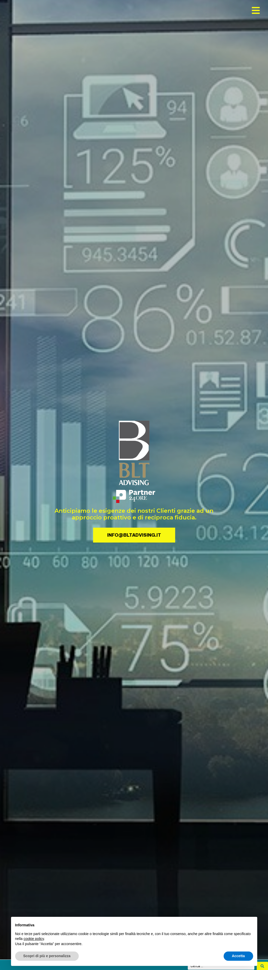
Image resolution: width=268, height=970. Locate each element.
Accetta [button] (238, 956)
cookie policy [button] (34, 939)
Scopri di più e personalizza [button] (47, 956)
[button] (255, 10)
